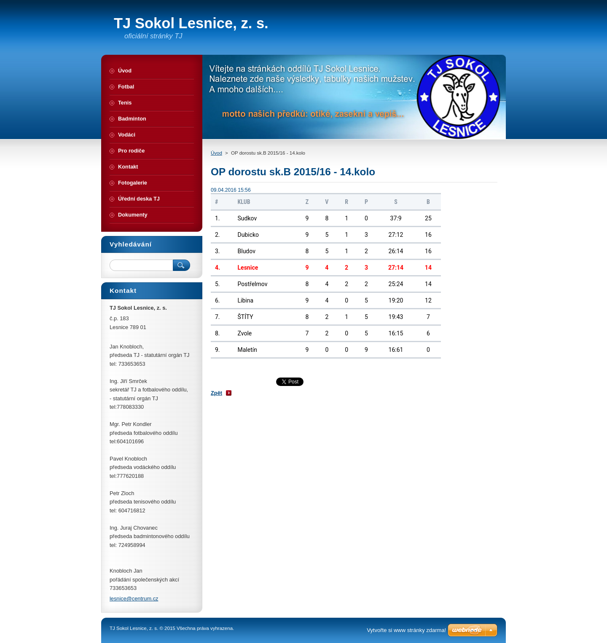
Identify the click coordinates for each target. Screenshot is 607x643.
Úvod (216, 152)
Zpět (216, 393)
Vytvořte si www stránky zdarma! (406, 630)
